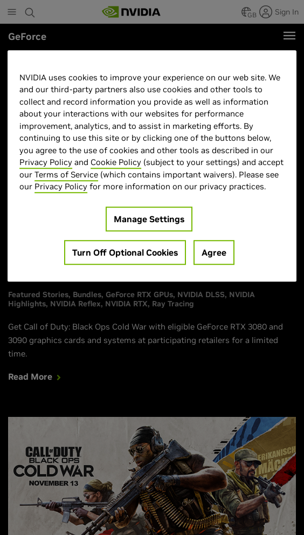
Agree (214, 252)
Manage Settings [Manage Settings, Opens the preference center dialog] (149, 219)
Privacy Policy (45, 162)
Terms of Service (66, 174)
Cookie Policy (116, 162)
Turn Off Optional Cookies (125, 252)
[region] (152, 166)
